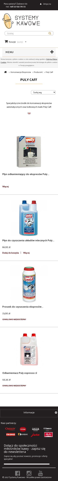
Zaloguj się (47, 3)
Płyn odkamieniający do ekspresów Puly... (25, 174)
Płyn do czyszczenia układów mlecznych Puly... (28, 240)
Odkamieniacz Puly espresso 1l (19, 372)
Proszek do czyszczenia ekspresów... (22, 306)
